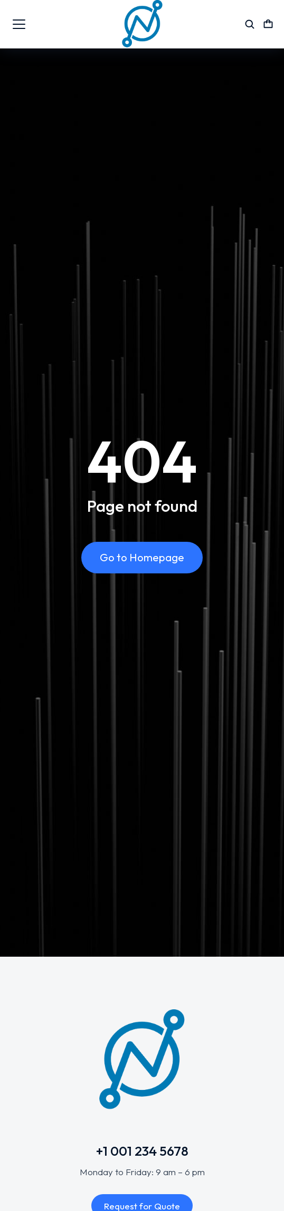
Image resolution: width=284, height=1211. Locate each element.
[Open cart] (268, 24)
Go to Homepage (142, 557)
